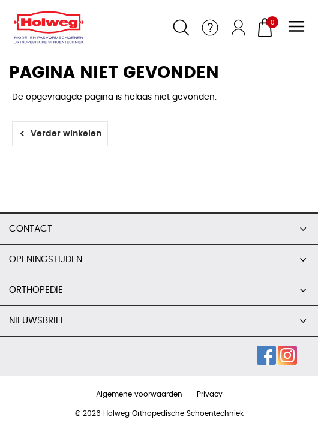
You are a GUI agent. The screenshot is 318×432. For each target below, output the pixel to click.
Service (210, 27)
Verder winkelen (66, 134)
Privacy (210, 394)
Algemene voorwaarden (139, 394)
